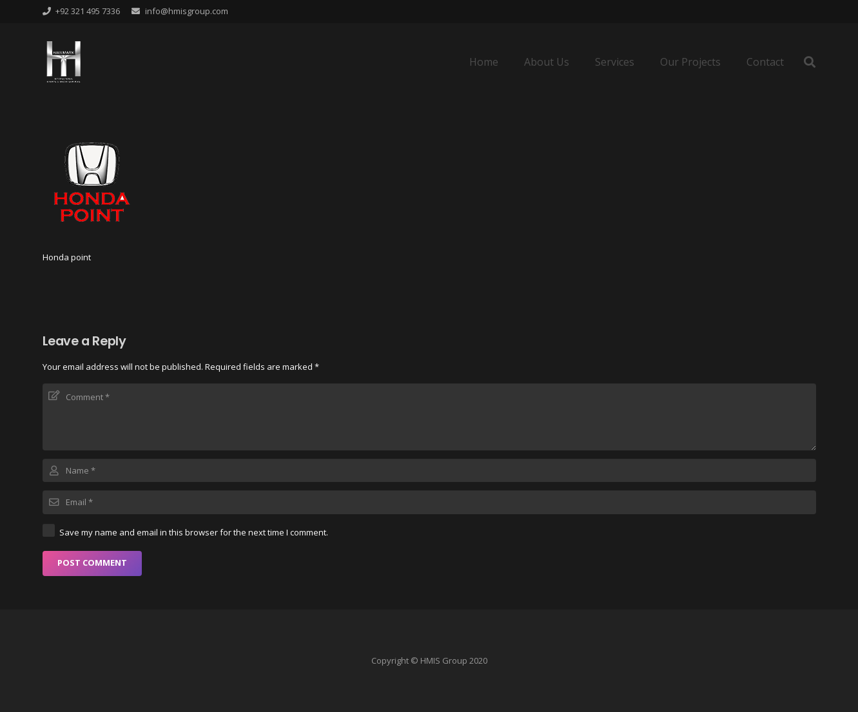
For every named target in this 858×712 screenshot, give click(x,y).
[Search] (810, 61)
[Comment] (429, 416)
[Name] (429, 470)
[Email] (429, 502)
